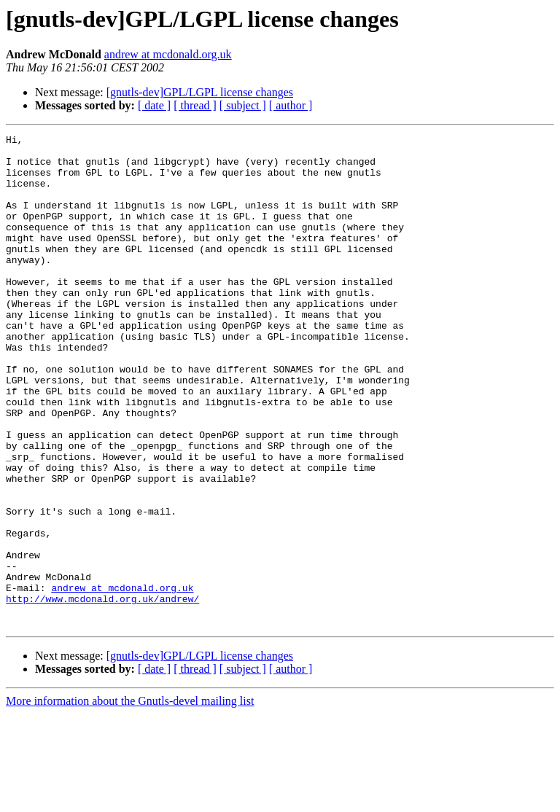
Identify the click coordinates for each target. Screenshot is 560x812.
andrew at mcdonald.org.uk (168, 54)
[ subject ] (242, 105)
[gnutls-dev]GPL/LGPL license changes (199, 92)
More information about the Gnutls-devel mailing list (130, 799)
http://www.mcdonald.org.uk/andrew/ (102, 692)
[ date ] (154, 105)
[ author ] (291, 105)
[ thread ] (195, 105)
